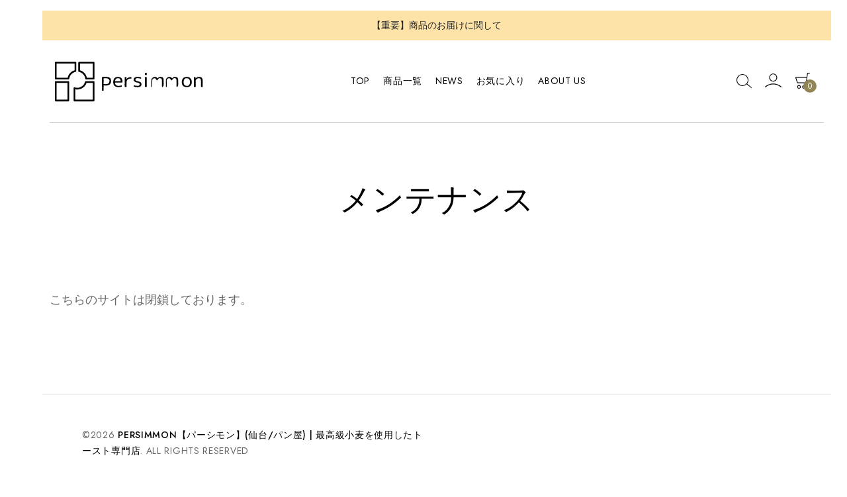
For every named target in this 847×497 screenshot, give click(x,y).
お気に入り (500, 80)
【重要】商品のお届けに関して (437, 25)
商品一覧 (402, 80)
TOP (360, 80)
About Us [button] (562, 80)
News (449, 80)
